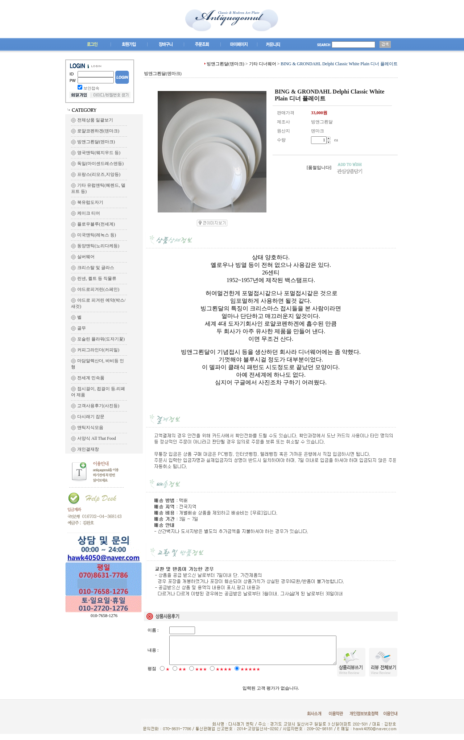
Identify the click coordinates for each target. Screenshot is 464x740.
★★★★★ (250, 675)
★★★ (201, 675)
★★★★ (224, 675)
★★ (182, 675)
